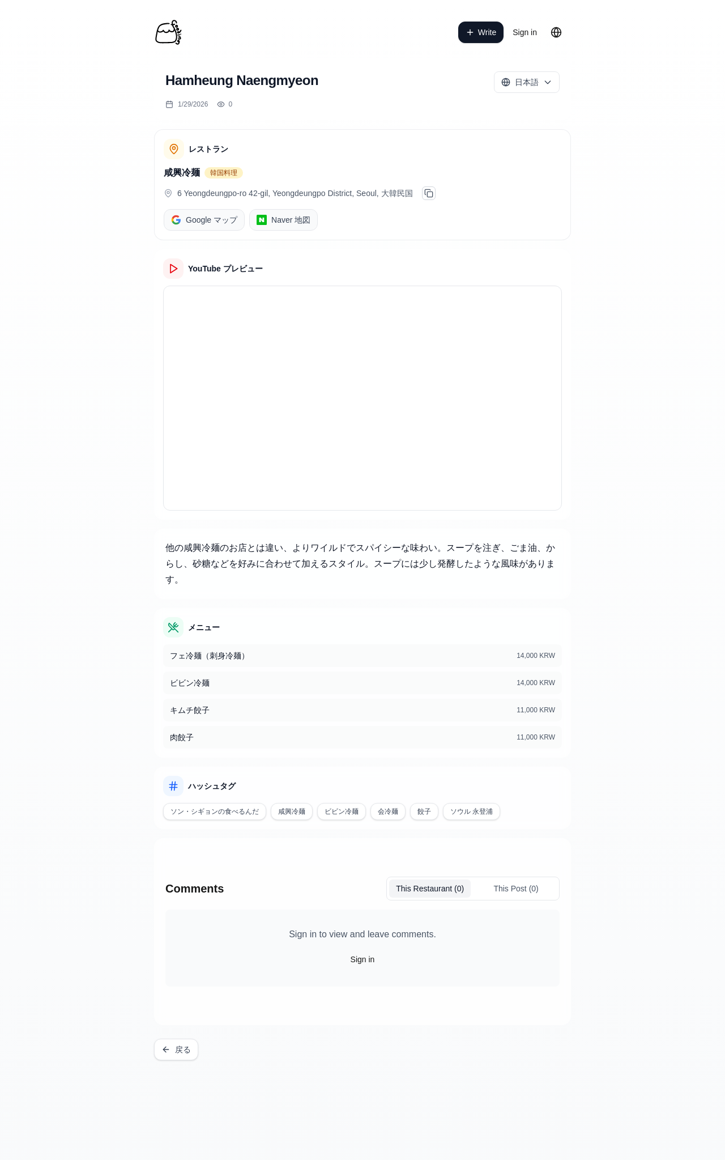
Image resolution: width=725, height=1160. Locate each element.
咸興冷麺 (182, 172)
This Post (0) (515, 888)
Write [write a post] (481, 32)
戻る (176, 1049)
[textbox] (362, 564)
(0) (430, 888)
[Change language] (556, 32)
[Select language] (527, 82)
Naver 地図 (283, 220)
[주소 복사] (429, 193)
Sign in (525, 32)
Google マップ (204, 220)
